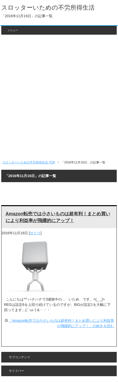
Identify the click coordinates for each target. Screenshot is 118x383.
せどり (35, 233)
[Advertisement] (59, 97)
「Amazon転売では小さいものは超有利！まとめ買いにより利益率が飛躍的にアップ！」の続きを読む (61, 323)
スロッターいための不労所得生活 (48, 7)
